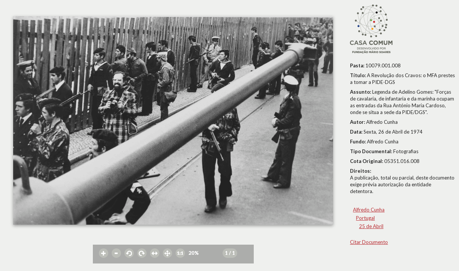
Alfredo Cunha (369, 210)
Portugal (365, 218)
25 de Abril (371, 226)
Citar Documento (369, 242)
